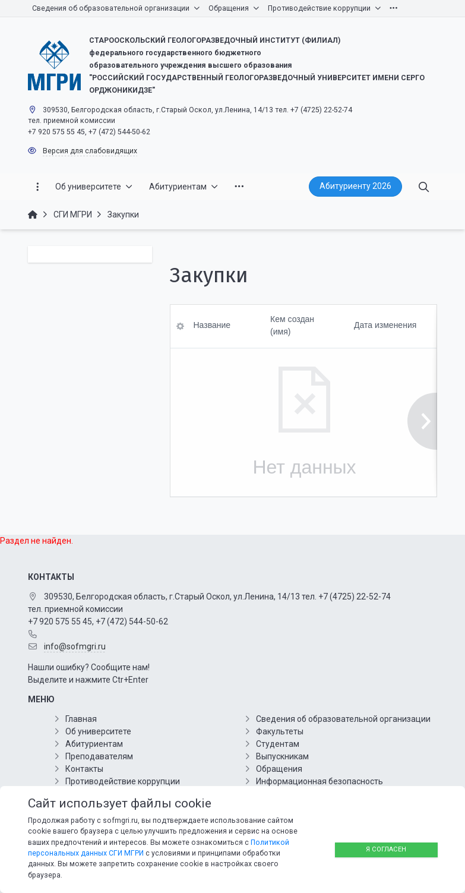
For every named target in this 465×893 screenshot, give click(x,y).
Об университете (98, 731)
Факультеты (279, 731)
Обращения (279, 769)
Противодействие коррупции (122, 781)
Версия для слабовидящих (90, 151)
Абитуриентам (94, 744)
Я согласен (386, 849)
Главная (81, 719)
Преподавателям (99, 756)
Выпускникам (282, 756)
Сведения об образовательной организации (343, 719)
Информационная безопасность (319, 781)
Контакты (84, 769)
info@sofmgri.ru (75, 646)
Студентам (277, 744)
